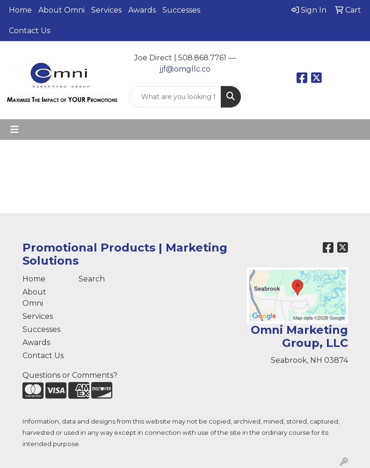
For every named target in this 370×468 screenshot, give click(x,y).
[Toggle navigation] (14, 129)
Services (106, 10)
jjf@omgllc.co (185, 69)
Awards (142, 10)
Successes (181, 10)
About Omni (61, 10)
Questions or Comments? (69, 375)
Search (92, 278)
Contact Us (29, 30)
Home (20, 10)
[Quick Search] (175, 97)
